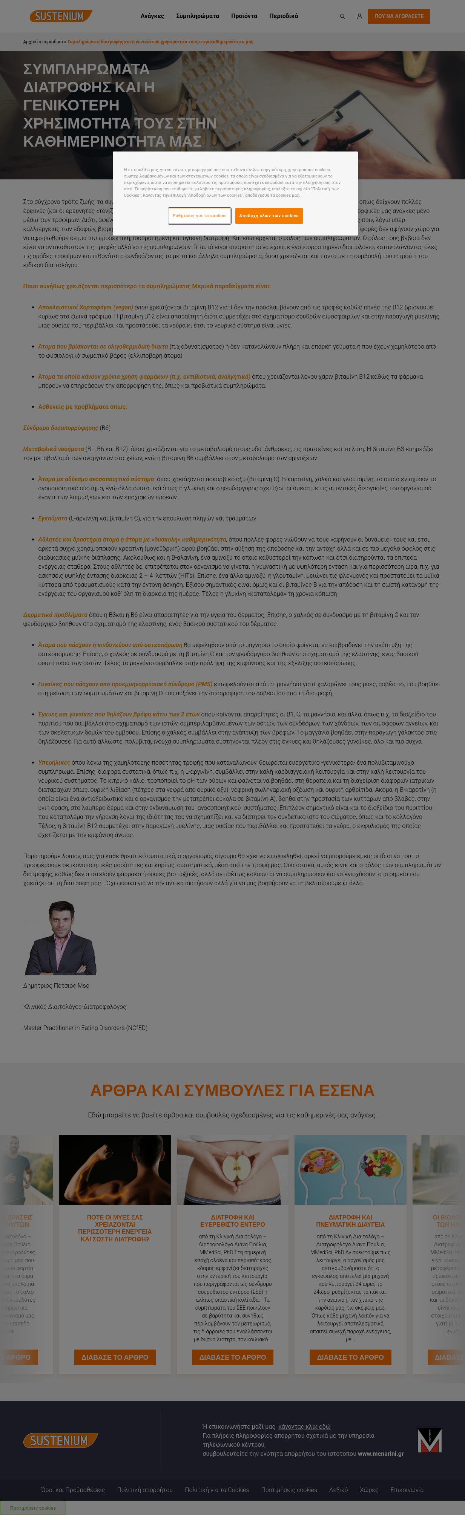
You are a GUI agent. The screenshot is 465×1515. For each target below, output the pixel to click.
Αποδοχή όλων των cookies (269, 215)
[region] (235, 194)
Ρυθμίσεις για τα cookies (200, 215)
